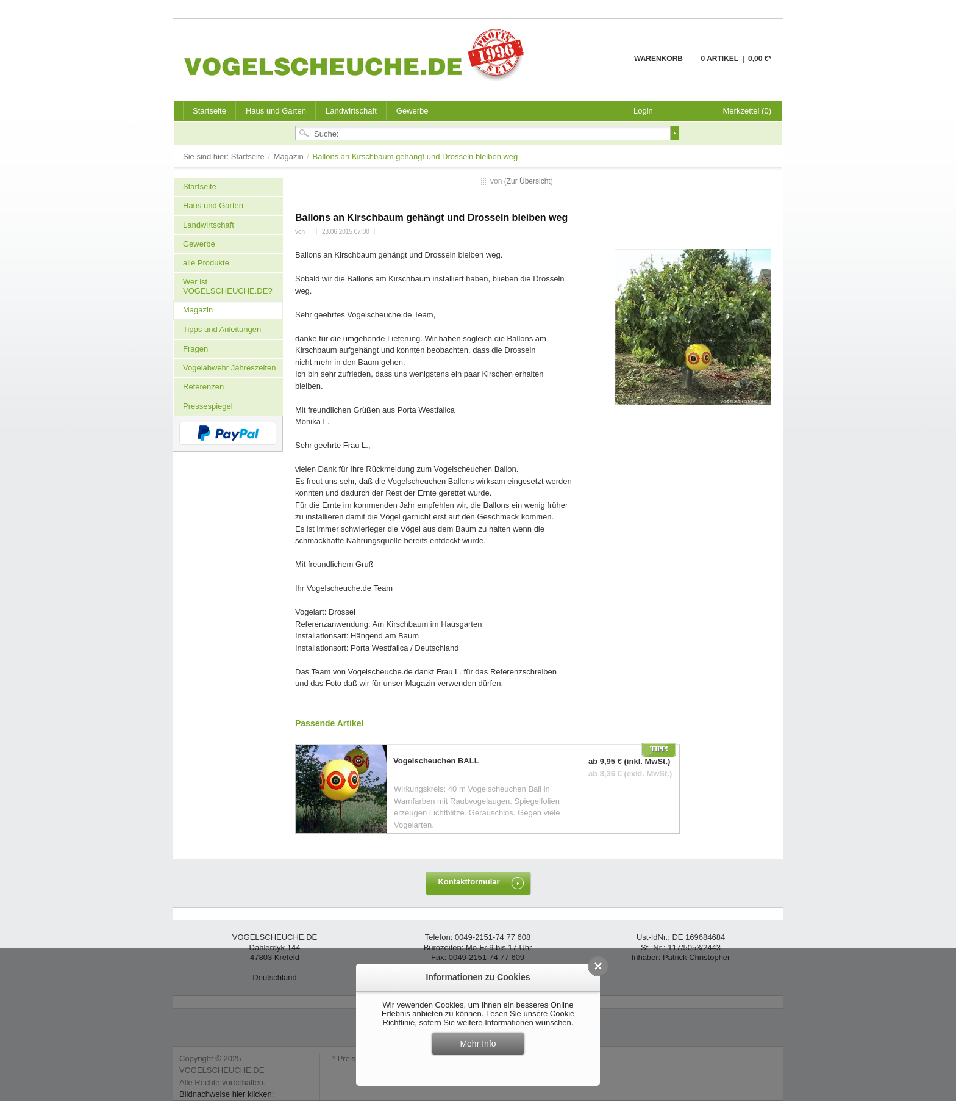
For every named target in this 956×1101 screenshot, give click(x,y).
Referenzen (203, 386)
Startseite (249, 156)
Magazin (290, 156)
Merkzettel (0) (747, 110)
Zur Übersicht (529, 181)
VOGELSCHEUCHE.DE (357, 54)
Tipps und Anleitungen (222, 329)
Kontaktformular (468, 881)
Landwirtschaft (351, 110)
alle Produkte (206, 262)
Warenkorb (604, 65)
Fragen (195, 348)
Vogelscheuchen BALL (436, 761)
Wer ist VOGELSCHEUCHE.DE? (228, 286)
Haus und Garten (276, 110)
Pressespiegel (208, 406)
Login (643, 110)
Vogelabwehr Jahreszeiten (229, 367)
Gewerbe (412, 110)
